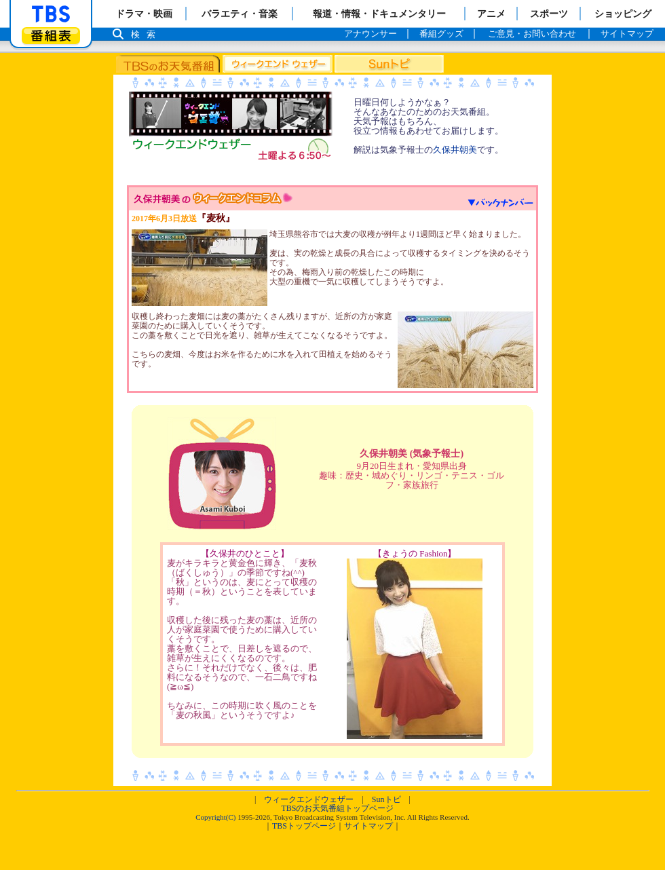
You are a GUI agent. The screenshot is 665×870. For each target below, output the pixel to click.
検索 (146, 34)
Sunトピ (386, 799)
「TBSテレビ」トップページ (50, 14)
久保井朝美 (455, 150)
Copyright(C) (215, 817)
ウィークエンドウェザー (309, 799)
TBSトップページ (304, 826)
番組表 (51, 35)
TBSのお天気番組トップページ (337, 808)
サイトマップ (368, 826)
